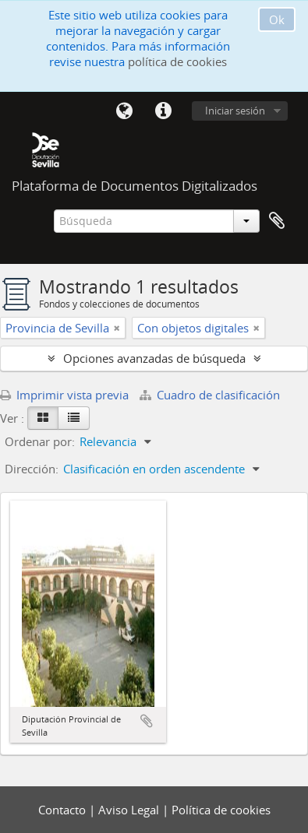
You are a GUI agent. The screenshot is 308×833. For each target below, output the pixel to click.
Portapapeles (276, 221)
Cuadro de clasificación (210, 394)
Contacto (63, 809)
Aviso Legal (130, 809)
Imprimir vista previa (64, 394)
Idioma (123, 111)
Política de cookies (221, 809)
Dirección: (31, 468)
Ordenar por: (40, 441)
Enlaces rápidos (162, 111)
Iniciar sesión (235, 111)
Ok (277, 19)
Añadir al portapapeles (146, 721)
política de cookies (177, 61)
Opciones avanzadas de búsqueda (154, 358)
